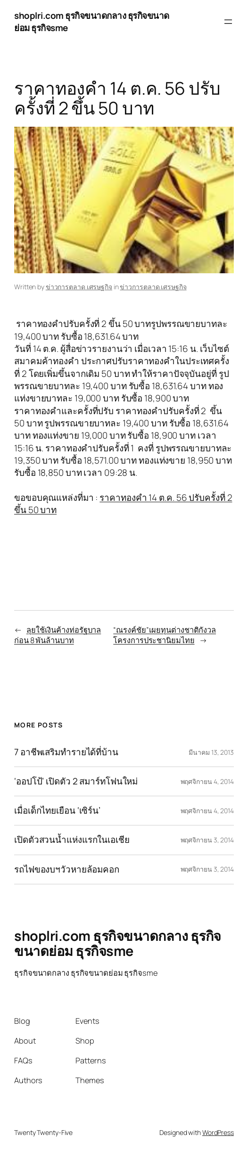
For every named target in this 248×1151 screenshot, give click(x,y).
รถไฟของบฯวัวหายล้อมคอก (66, 869)
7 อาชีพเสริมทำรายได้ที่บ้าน (66, 752)
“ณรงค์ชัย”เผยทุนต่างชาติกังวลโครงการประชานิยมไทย (164, 635)
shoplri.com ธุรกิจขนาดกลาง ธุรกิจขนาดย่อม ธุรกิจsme (117, 943)
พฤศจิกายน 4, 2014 (207, 781)
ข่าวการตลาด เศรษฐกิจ (79, 286)
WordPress (218, 1132)
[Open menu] (228, 21)
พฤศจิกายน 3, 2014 (207, 839)
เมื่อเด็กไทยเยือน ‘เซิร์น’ (57, 811)
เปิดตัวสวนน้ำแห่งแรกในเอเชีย (72, 840)
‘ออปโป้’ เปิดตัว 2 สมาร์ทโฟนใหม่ (76, 781)
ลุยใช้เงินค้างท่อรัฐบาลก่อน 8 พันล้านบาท (57, 635)
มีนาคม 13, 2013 (211, 752)
